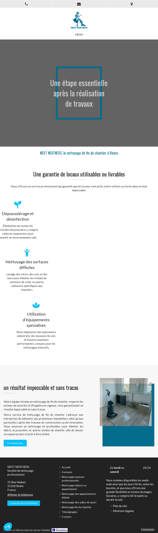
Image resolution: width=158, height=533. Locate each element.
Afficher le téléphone (20, 494)
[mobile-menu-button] (79, 35)
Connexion (147, 529)
